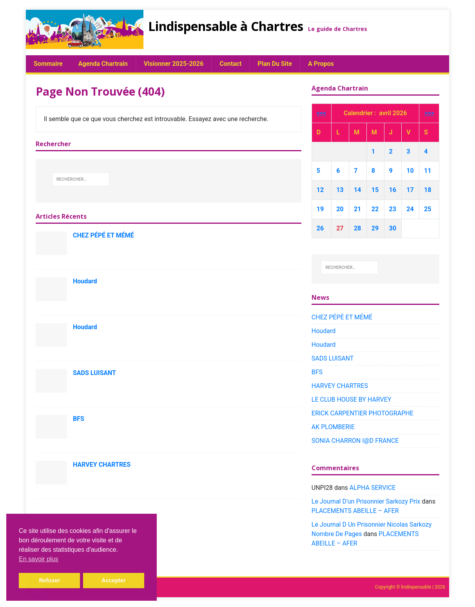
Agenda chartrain (103, 63)
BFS (78, 418)
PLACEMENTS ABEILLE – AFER (355, 511)
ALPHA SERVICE (372, 487)
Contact (230, 63)
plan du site (274, 63)
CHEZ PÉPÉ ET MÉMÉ (103, 235)
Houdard (85, 281)
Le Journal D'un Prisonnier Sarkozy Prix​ (366, 501)
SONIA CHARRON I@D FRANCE (355, 440)
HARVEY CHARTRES (102, 464)
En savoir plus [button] (38, 559)
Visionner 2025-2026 (173, 63)
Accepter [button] (114, 580)
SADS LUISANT (94, 373)
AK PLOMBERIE (333, 427)
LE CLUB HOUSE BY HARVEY (352, 399)
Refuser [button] (49, 580)
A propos (321, 63)
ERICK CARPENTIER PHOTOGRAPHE (362, 413)
